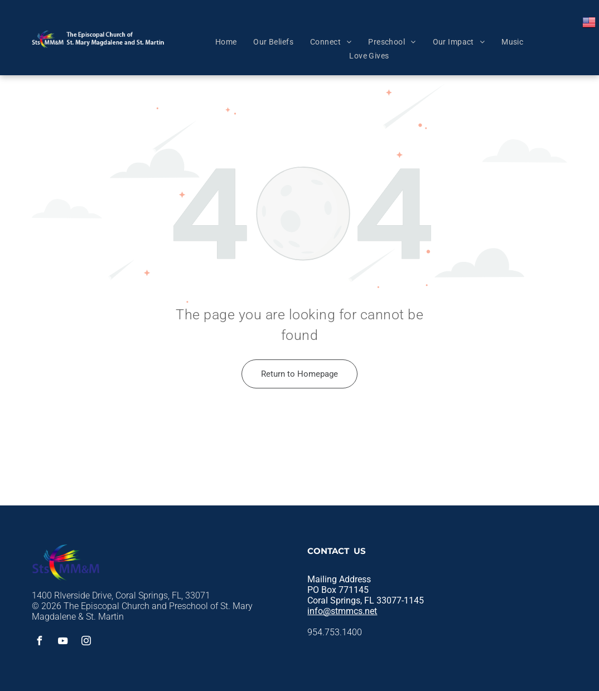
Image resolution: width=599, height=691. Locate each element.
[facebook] (39, 642)
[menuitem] (226, 42)
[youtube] (62, 642)
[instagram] (86, 642)
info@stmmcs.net (342, 611)
